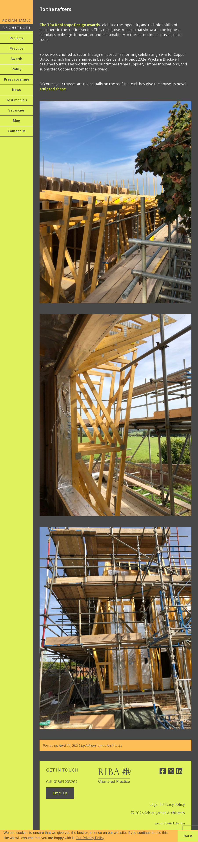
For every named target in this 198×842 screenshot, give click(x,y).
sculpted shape (53, 89)
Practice (16, 48)
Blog (16, 121)
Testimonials (16, 100)
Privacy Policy (173, 804)
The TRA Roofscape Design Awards (70, 25)
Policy (16, 69)
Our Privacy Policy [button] (90, 838)
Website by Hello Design (170, 823)
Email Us (60, 793)
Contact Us (16, 131)
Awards (17, 59)
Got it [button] (188, 836)
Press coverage (16, 79)
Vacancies (16, 110)
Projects (17, 38)
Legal (154, 804)
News (16, 90)
